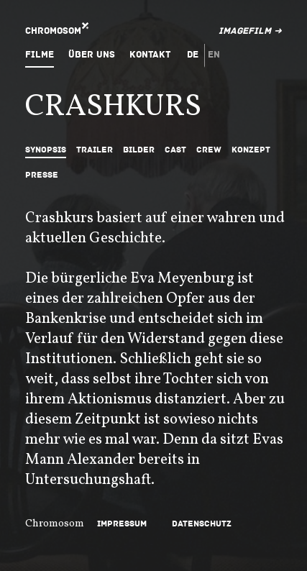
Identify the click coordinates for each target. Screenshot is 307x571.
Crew (208, 150)
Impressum (122, 524)
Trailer (94, 150)
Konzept (251, 150)
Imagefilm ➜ (250, 31)
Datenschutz (202, 524)
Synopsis (45, 150)
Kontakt (149, 54)
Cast (175, 150)
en (214, 54)
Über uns (91, 54)
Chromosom (53, 31)
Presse (41, 175)
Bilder (139, 150)
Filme (39, 54)
